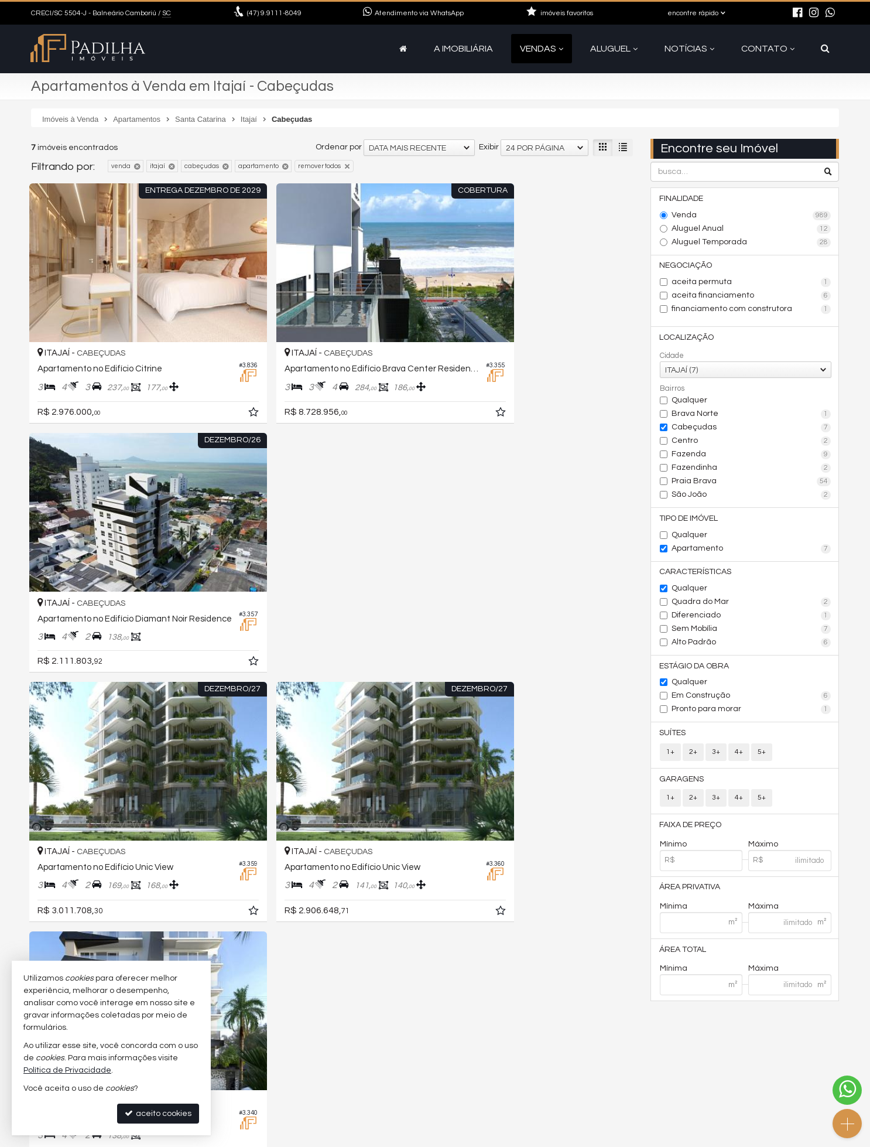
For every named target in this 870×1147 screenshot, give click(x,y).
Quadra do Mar (751, 604)
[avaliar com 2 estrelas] (48, 876)
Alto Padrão (751, 644)
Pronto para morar (751, 711)
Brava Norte (751, 415)
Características (696, 573)
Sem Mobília (751, 631)
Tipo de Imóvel (689, 520)
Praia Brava (751, 482)
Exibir (489, 147)
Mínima (673, 910)
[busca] (825, 48)
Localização (687, 338)
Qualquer (689, 401)
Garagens (682, 781)
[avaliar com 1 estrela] (36, 876)
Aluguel (614, 48)
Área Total (683, 953)
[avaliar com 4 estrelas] (73, 876)
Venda (751, 215)
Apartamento (751, 550)
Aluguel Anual (751, 229)
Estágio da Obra (694, 668)
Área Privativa (690, 890)
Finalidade (682, 198)
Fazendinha (751, 469)
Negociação (686, 266)
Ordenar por (339, 147)
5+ (762, 754)
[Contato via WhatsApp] (847, 1090)
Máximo (763, 847)
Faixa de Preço (691, 828)
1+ (670, 754)
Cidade (672, 357)
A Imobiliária (463, 48)
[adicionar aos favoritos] (212, 386)
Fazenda (751, 455)
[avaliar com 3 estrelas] (61, 876)
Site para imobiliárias (764, 1138)
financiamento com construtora (751, 310)
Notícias (689, 48)
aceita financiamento (751, 296)
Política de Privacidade (340, 1138)
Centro (751, 442)
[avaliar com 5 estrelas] (85, 876)
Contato (767, 48)
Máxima (763, 910)
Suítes (673, 735)
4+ (739, 754)
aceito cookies (158, 1113)
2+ (693, 754)
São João (751, 496)
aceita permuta (751, 283)
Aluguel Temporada (751, 242)
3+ (716, 754)
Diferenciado (751, 617)
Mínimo (673, 847)
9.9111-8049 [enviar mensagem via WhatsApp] (274, 13)
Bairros (672, 389)
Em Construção (751, 698)
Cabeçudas (751, 428)
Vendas (541, 48)
